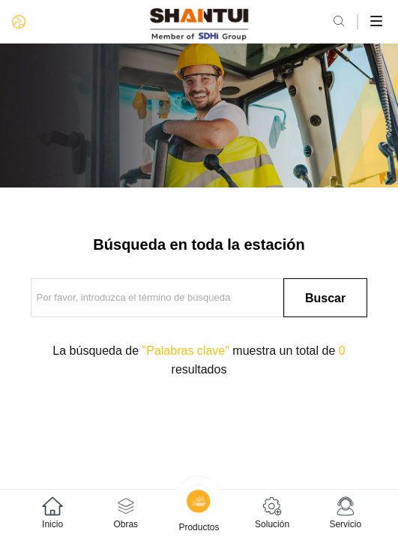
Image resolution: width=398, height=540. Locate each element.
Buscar (325, 298)
